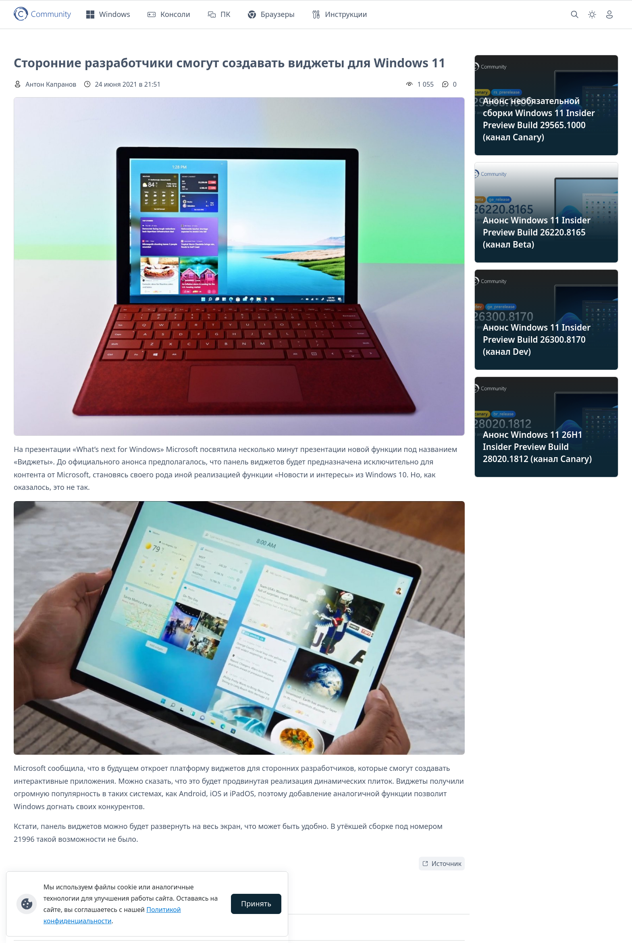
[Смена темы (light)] (592, 14)
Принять (256, 903)
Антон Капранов (50, 84)
